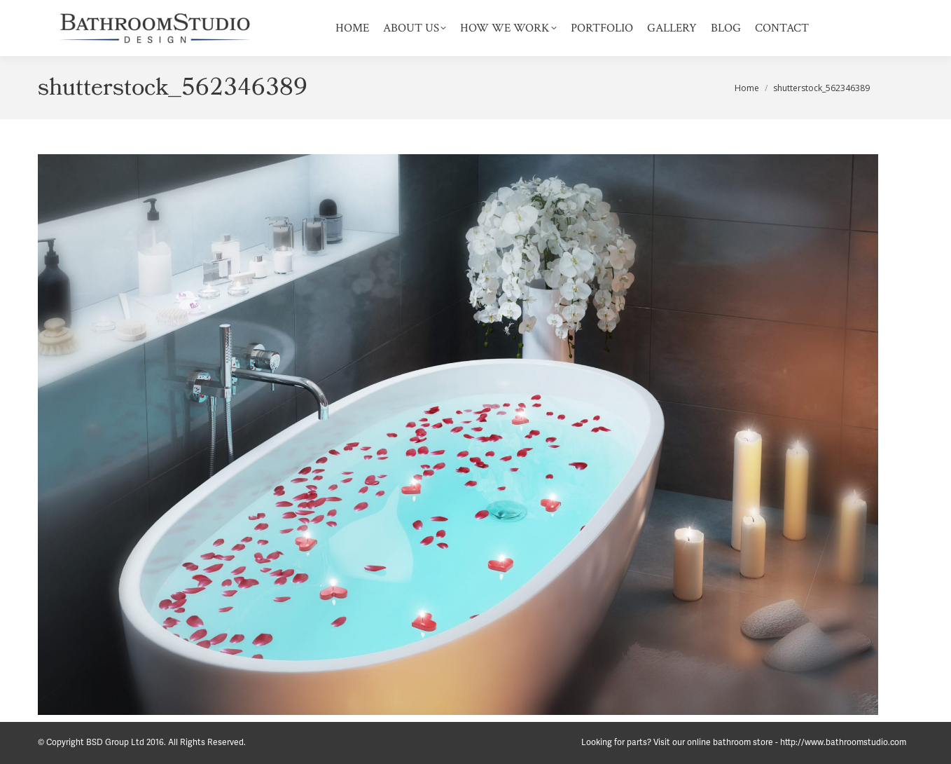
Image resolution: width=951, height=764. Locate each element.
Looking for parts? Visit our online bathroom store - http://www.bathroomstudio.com (743, 742)
